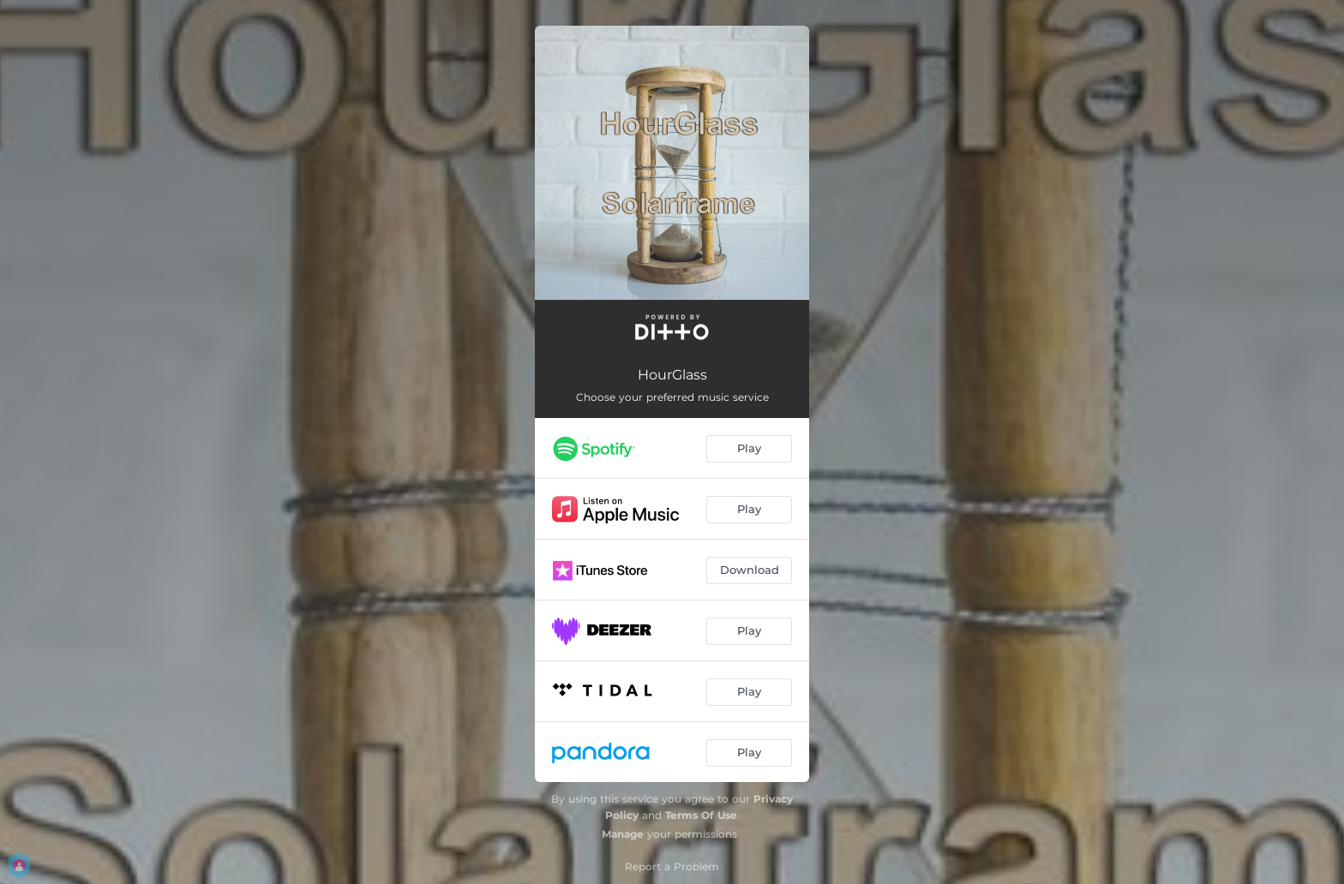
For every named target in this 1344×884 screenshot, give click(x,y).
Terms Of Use (701, 815)
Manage (623, 833)
